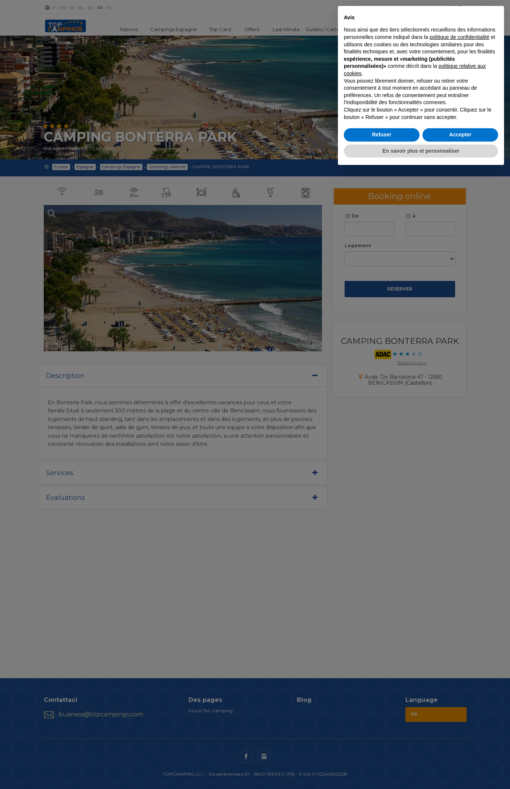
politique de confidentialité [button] (459, 37)
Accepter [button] (460, 134)
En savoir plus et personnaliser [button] (421, 151)
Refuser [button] (381, 134)
